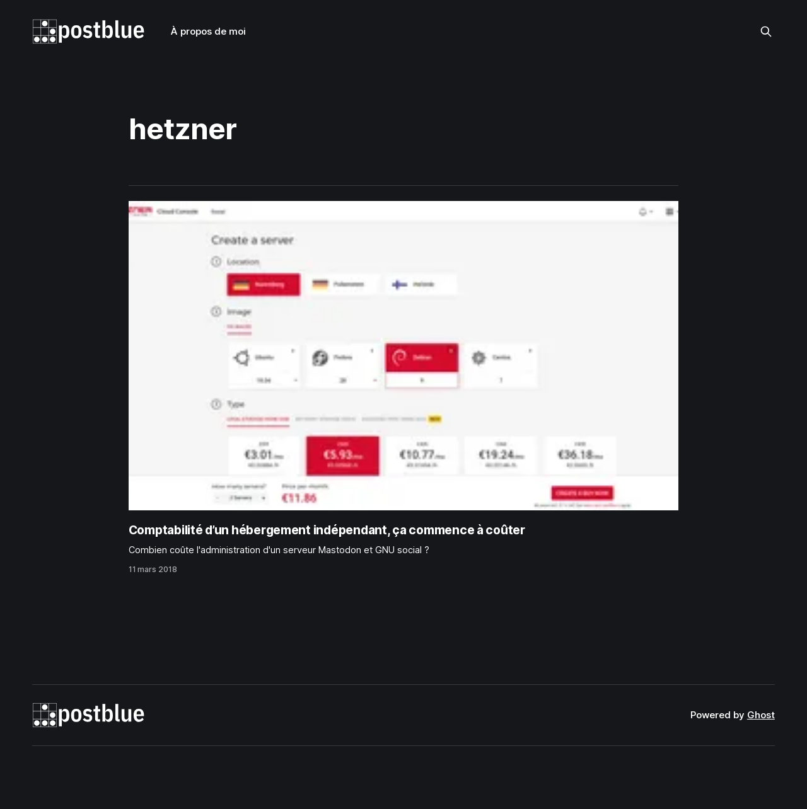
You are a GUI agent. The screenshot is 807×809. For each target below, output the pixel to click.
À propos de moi (208, 31)
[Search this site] (766, 31)
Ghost (761, 715)
